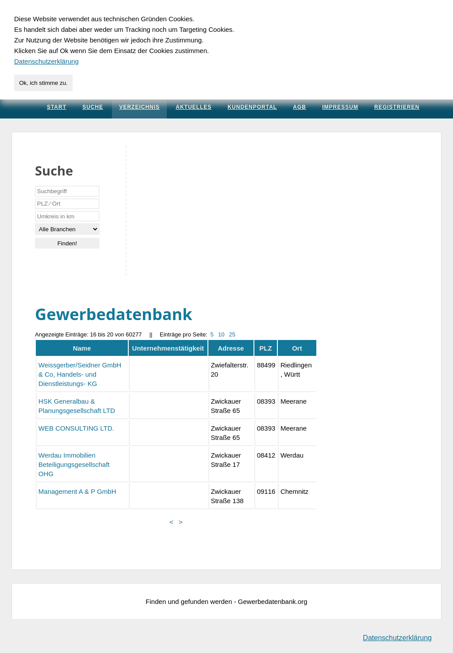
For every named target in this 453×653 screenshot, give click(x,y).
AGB (299, 107)
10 (221, 334)
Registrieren (396, 107)
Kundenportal (252, 107)
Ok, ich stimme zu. (43, 83)
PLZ (265, 348)
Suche (92, 107)
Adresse (231, 348)
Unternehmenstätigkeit (168, 348)
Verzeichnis (139, 107)
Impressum (340, 107)
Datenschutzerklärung (397, 638)
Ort (297, 348)
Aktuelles (193, 107)
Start (56, 107)
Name (82, 348)
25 (232, 334)
